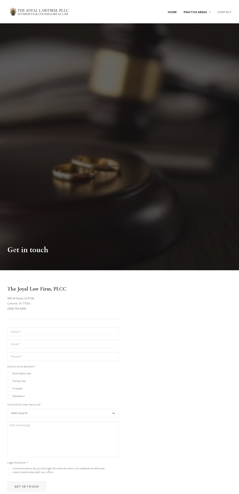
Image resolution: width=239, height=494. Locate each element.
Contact (224, 12)
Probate (17, 221)
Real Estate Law (22, 206)
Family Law (19, 214)
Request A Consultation (119, 405)
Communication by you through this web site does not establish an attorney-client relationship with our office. (59, 303)
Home (172, 12)
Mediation (19, 229)
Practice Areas (197, 12)
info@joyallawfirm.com (22, 458)
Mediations (74, 480)
